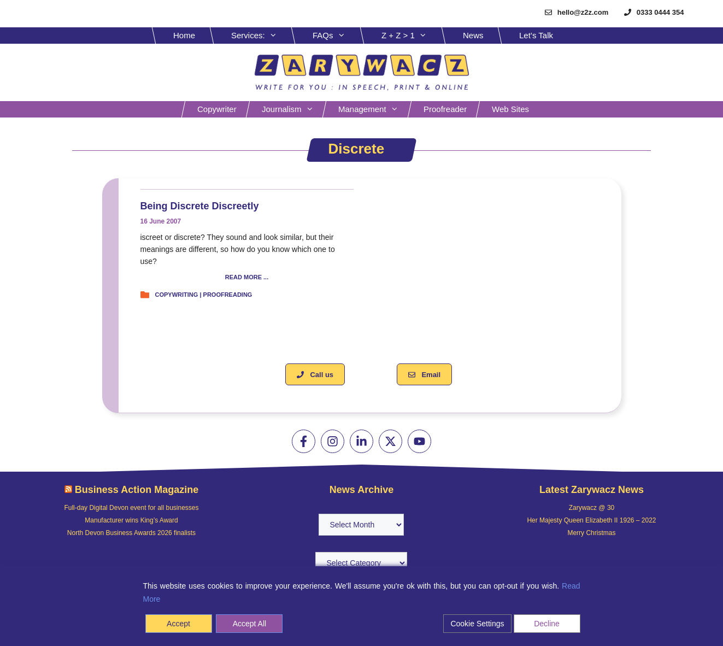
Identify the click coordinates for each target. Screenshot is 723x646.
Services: (262, 35)
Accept (178, 623)
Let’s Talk (536, 35)
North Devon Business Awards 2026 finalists (131, 533)
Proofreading (227, 294)
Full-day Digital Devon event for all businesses (131, 508)
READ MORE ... (246, 277)
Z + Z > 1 (412, 35)
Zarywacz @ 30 (592, 508)
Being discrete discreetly (199, 206)
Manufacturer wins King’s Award (131, 520)
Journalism (293, 109)
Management (373, 109)
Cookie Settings (477, 623)
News (473, 35)
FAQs (337, 35)
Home (184, 35)
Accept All (249, 623)
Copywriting (176, 294)
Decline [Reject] (547, 623)
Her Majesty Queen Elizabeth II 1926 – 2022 (591, 520)
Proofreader (445, 109)
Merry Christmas (591, 533)
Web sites (510, 109)
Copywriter (217, 109)
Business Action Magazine (136, 489)
